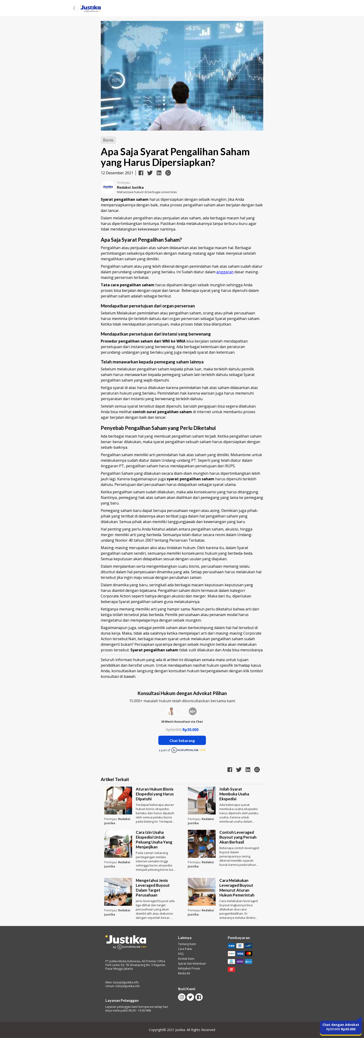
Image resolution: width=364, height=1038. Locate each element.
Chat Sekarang (182, 740)
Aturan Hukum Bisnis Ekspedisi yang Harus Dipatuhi (155, 794)
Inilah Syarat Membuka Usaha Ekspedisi (234, 794)
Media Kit (184, 973)
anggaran (225, 271)
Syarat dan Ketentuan (192, 964)
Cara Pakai (185, 949)
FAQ (181, 954)
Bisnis (108, 140)
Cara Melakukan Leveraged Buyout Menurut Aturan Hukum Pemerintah (236, 887)
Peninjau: (111, 819)
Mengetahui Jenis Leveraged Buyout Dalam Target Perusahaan (153, 887)
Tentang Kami (187, 944)
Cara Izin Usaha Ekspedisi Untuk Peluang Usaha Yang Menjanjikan (154, 839)
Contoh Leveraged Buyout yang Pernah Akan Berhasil (238, 837)
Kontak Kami (186, 959)
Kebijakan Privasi (189, 968)
